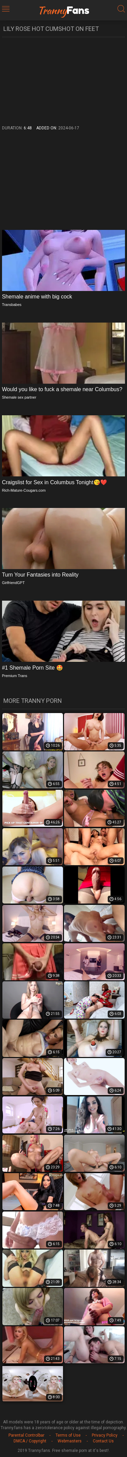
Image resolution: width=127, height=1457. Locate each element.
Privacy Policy (105, 1435)
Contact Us (103, 1441)
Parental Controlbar (26, 1435)
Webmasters (70, 1441)
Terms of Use (68, 1435)
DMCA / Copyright (30, 1441)
